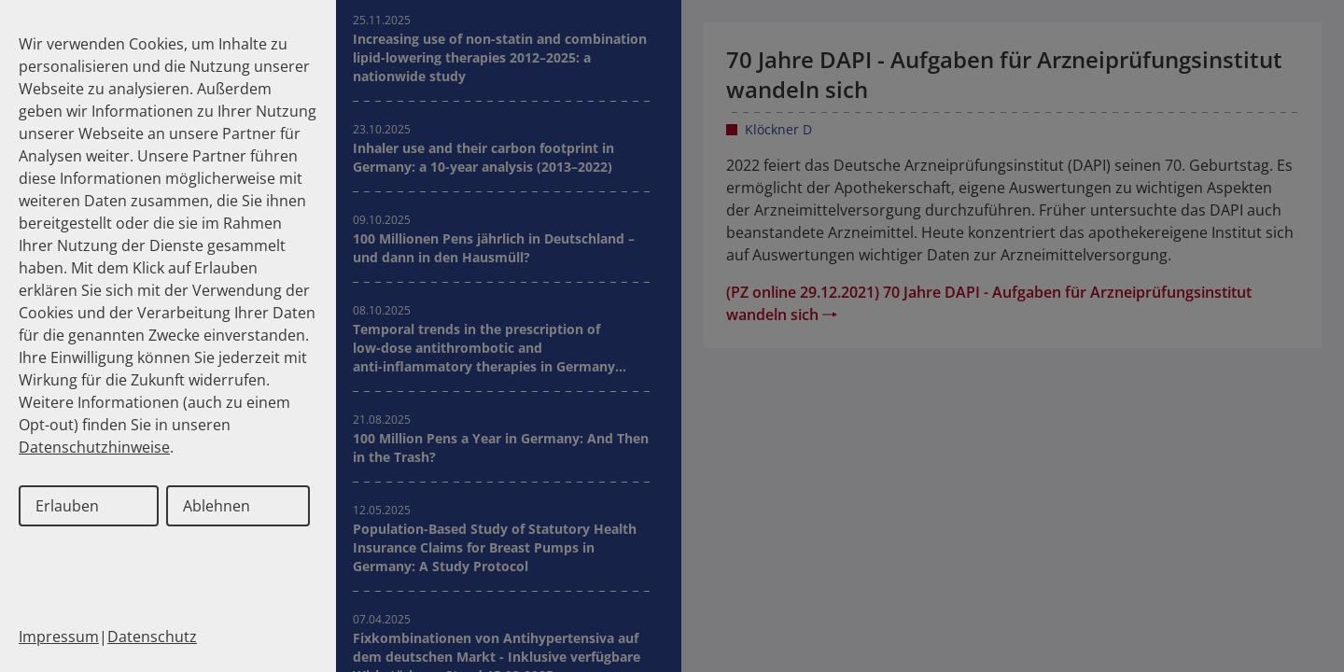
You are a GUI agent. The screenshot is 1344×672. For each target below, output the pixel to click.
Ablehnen (216, 506)
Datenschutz (152, 636)
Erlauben (67, 506)
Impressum (59, 636)
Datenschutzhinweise (94, 447)
